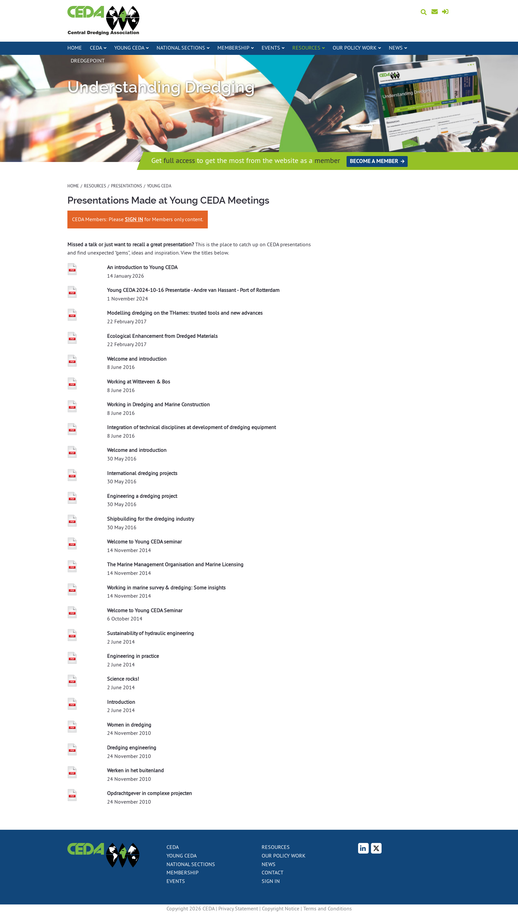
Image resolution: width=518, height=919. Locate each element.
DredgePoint (88, 60)
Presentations (126, 185)
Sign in (446, 13)
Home (74, 47)
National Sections (190, 864)
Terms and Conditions (327, 908)
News (269, 864)
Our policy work (284, 855)
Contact (439, 12)
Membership (182, 872)
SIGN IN (134, 219)
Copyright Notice (280, 908)
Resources (95, 185)
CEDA (172, 847)
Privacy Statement (238, 908)
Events (175, 881)
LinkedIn (367, 849)
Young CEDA (181, 855)
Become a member (374, 161)
